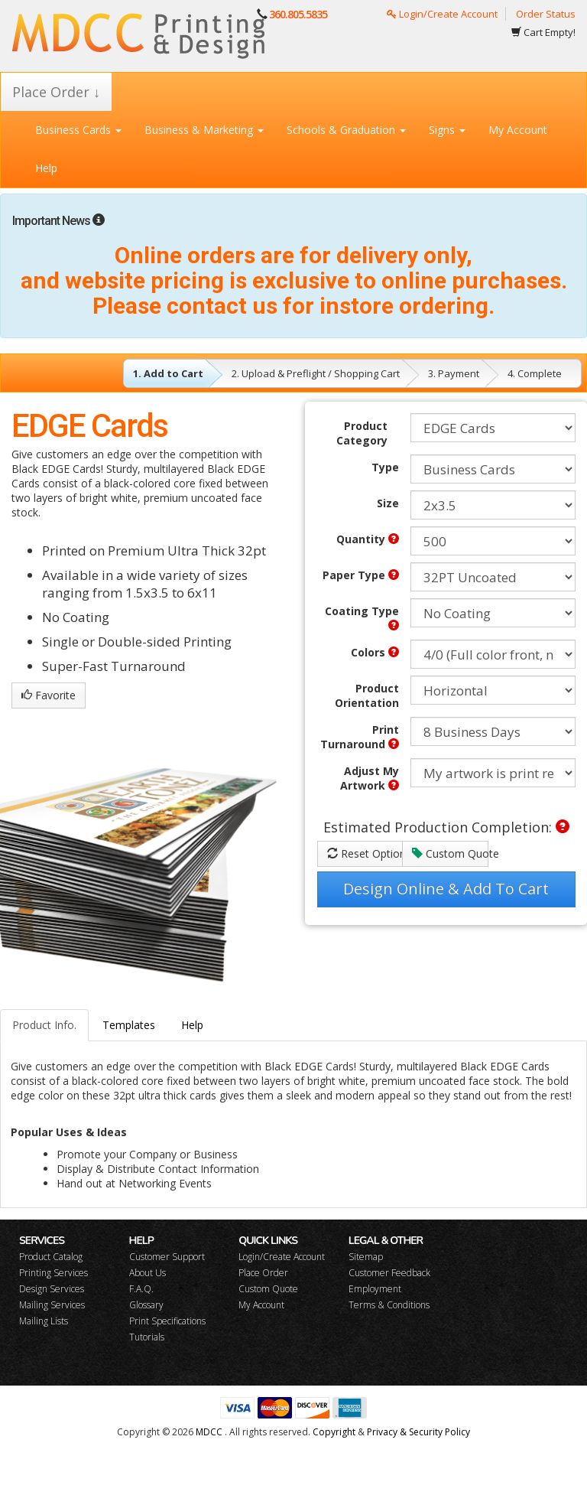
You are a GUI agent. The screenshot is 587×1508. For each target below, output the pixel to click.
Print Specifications (167, 1320)
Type (385, 467)
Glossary (146, 1304)
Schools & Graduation (346, 129)
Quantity (367, 539)
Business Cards (78, 129)
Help (46, 168)
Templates (128, 1025)
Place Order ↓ (56, 92)
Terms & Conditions (389, 1304)
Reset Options (365, 853)
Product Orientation (367, 695)
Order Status (546, 14)
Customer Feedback (389, 1272)
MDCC (209, 1431)
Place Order (263, 1272)
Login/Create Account (442, 14)
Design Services (51, 1288)
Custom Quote (450, 853)
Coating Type (362, 617)
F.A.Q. (141, 1288)
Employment (375, 1288)
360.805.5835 (298, 14)
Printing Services (53, 1272)
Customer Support (167, 1256)
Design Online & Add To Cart (446, 888)
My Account (517, 129)
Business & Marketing (204, 129)
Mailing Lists (43, 1320)
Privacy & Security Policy (418, 1431)
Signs (447, 129)
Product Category (362, 433)
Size (388, 503)
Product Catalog (51, 1256)
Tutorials (146, 1337)
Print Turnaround (359, 736)
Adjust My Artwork (369, 778)
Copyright (334, 1431)
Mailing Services (52, 1304)
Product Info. (44, 1025)
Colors (375, 652)
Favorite (48, 695)
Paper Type (361, 575)
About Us (147, 1272)
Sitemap (366, 1256)
